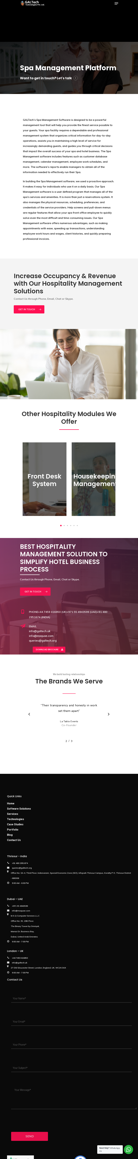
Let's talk (64, 78)
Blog (10, 834)
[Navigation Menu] (116, 3)
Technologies (15, 819)
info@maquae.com (41, 636)
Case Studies (15, 824)
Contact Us (14, 840)
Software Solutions (19, 808)
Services (12, 813)
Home (10, 803)
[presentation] (33, 1120)
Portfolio (12, 829)
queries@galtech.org (43, 640)
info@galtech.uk (39, 631)
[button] (61, 525)
